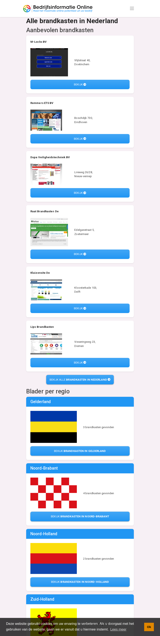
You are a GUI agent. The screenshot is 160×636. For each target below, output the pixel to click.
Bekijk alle (80, 379)
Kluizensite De (40, 272)
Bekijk (80, 84)
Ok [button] (149, 627)
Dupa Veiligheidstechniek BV (50, 157)
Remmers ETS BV (41, 103)
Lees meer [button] (118, 629)
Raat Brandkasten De (44, 211)
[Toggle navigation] (132, 8)
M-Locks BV (38, 41)
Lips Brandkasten (42, 326)
